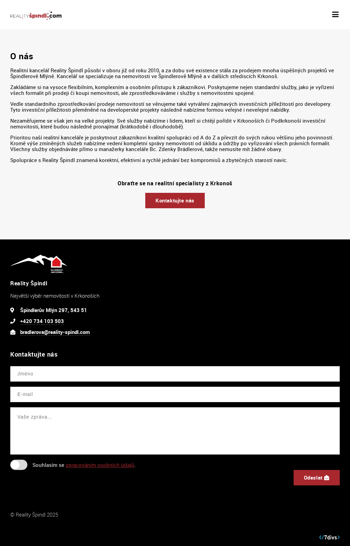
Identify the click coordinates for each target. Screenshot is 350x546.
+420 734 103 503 (42, 321)
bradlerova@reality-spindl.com (55, 331)
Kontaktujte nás (175, 200)
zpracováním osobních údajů (100, 464)
